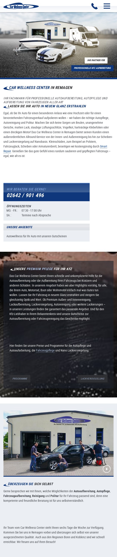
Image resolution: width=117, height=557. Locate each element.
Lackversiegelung (93, 378)
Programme (19, 378)
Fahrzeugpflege (45, 350)
